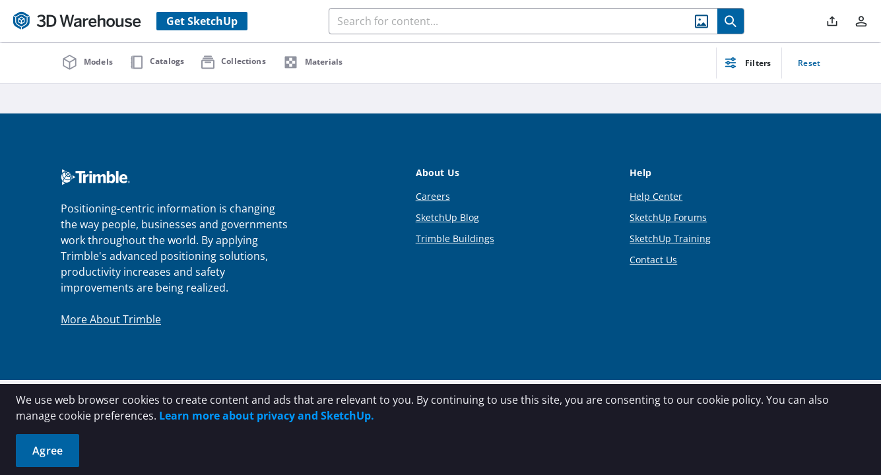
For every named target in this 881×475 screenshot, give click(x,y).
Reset (809, 63)
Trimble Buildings (455, 238)
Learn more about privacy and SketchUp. (266, 415)
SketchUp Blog (447, 217)
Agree (47, 450)
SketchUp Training (670, 238)
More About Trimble (111, 319)
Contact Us (653, 259)
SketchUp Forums (668, 217)
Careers (433, 196)
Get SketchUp (202, 21)
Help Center (656, 196)
